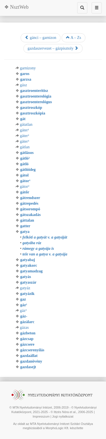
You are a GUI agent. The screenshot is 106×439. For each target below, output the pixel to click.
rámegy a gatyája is (38, 248)
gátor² (24, 186)
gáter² (24, 136)
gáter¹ (24, 130)
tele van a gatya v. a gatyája (44, 254)
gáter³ (24, 141)
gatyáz (25, 288)
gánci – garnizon (40, 37)
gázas (24, 327)
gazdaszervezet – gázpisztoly (53, 48)
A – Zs (73, 37)
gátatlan (26, 124)
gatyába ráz (31, 243)
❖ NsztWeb (16, 7)
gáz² (23, 310)
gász (23, 85)
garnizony (28, 68)
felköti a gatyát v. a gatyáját (44, 237)
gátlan (25, 147)
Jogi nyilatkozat (62, 416)
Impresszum (41, 416)
